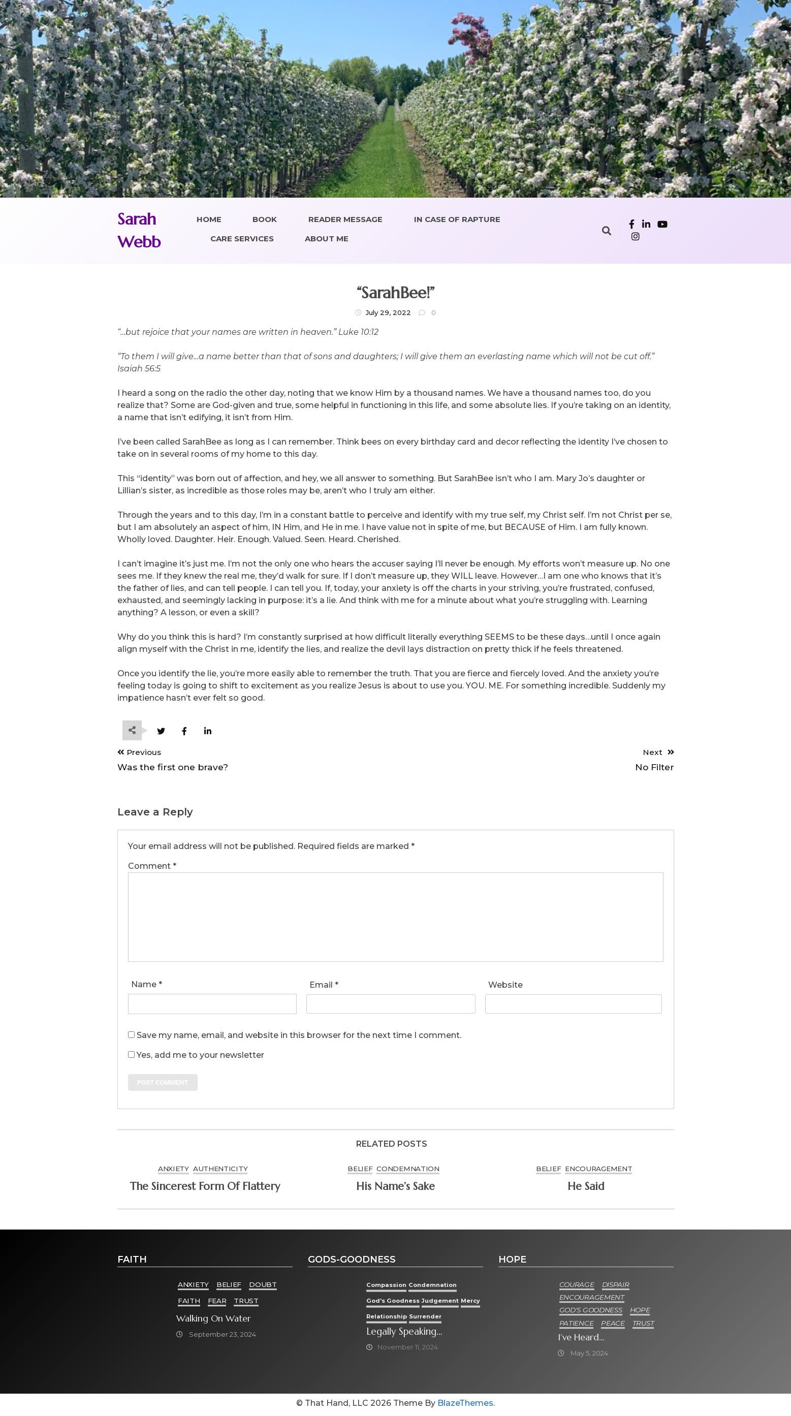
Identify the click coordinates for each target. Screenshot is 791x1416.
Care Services (242, 238)
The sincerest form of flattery (205, 1188)
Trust (246, 1303)
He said (586, 1188)
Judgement (450, 1303)
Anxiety (173, 1171)
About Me (327, 238)
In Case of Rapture (457, 219)
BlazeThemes (465, 1406)
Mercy (382, 1318)
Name (146, 985)
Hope (640, 1312)
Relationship (417, 1318)
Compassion (392, 1287)
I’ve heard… (581, 1339)
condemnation (407, 1171)
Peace (613, 1325)
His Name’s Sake (395, 1188)
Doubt (263, 1287)
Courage (577, 1287)
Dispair (616, 1287)
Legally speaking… (412, 1334)
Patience (577, 1325)
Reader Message (345, 219)
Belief (359, 1171)
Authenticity (220, 1171)
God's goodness (399, 1303)
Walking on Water (214, 1321)
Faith (189, 1303)
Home (209, 219)
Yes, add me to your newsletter (196, 1056)
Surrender (459, 1318)
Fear (217, 1303)
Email (323, 986)
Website (505, 986)
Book (264, 219)
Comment (152, 867)
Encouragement (598, 1171)
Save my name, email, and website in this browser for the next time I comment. (299, 1036)
